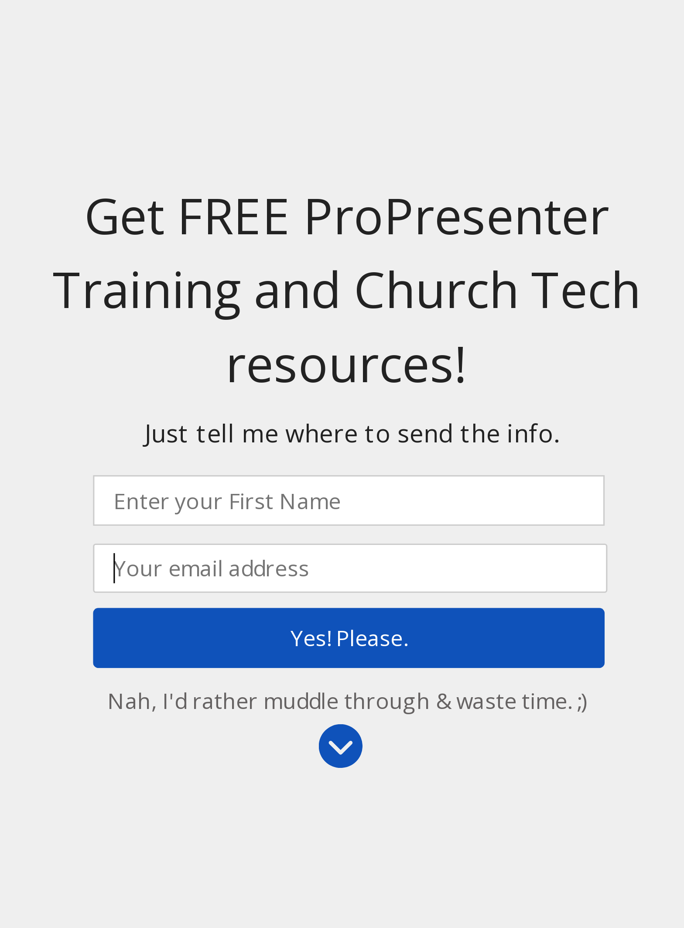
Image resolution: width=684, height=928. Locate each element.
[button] (347, 290)
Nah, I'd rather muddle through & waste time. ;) (347, 700)
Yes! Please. (349, 638)
